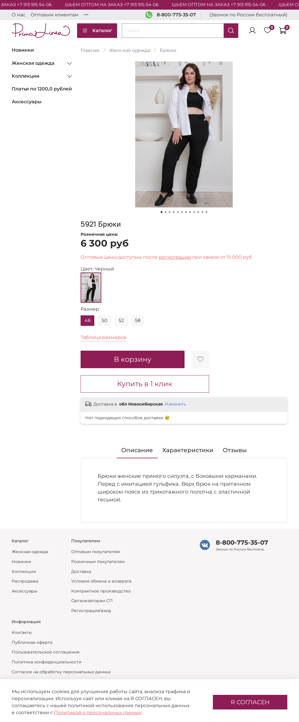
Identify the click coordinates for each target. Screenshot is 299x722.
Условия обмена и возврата (101, 581)
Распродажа (25, 581)
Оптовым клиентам (55, 15)
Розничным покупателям (98, 561)
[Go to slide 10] (198, 212)
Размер (90, 309)
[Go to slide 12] (206, 212)
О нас (18, 15)
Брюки (168, 50)
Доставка (81, 571)
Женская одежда (129, 50)
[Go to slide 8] (190, 212)
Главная (90, 50)
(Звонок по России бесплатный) (248, 15)
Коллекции (25, 76)
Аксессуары (26, 101)
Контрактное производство (101, 591)
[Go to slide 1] (161, 212)
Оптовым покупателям (95, 551)
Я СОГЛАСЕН (250, 702)
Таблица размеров (103, 337)
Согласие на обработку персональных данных (61, 671)
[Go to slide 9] (194, 212)
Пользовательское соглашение (46, 652)
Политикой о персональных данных (97, 712)
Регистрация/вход (91, 610)
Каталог (97, 31)
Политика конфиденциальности (46, 662)
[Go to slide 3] (170, 212)
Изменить (175, 404)
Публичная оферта (32, 642)
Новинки (23, 50)
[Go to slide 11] (202, 212)
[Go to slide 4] (174, 212)
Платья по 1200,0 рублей (42, 89)
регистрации (175, 257)
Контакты (22, 632)
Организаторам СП (92, 600)
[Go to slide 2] (165, 212)
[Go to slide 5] (178, 212)
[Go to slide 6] (182, 212)
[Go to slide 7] (186, 212)
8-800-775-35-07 (176, 15)
